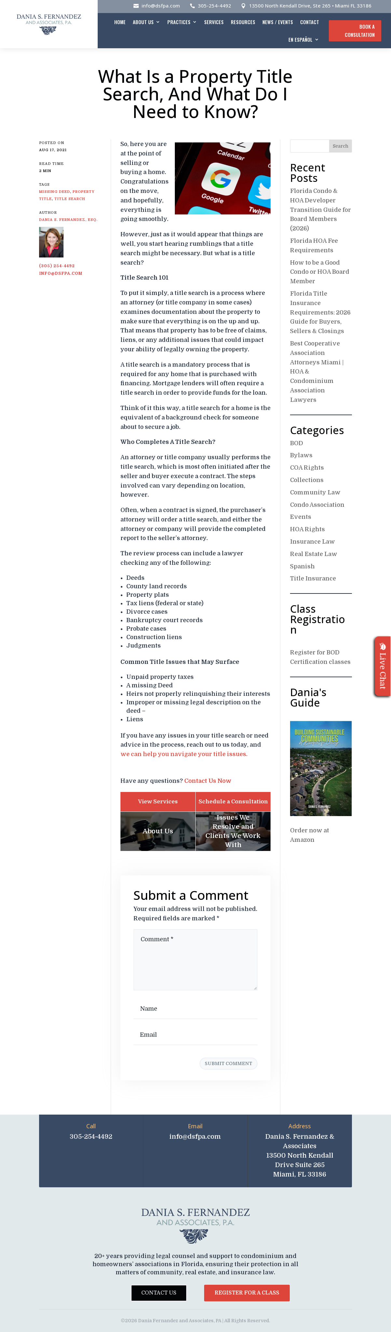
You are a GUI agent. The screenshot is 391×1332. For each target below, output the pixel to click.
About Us (143, 21)
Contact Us (158, 1293)
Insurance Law (312, 541)
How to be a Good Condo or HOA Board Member (319, 272)
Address (299, 1126)
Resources (243, 21)
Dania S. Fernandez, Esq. (68, 220)
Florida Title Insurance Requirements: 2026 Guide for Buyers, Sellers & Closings (320, 312)
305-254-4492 (214, 5)
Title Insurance (313, 578)
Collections (307, 480)
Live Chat (382, 666)
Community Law (315, 492)
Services (214, 21)
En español (300, 39)
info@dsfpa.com (161, 5)
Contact (309, 21)
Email (195, 1126)
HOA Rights (307, 529)
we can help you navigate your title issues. (183, 754)
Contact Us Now (207, 781)
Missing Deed (54, 192)
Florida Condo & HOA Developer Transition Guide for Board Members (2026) (320, 210)
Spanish (302, 566)
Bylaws (301, 455)
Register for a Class (247, 1293)
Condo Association (317, 505)
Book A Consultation (360, 30)
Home (120, 21)
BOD (296, 443)
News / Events (277, 21)
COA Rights (307, 467)
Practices (178, 21)
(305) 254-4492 (57, 266)
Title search (69, 199)
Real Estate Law (313, 554)
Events (300, 517)
